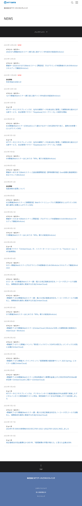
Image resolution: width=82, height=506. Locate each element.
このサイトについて (41, 488)
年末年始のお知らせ (14, 82)
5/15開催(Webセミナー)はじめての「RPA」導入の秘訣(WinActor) (31, 314)
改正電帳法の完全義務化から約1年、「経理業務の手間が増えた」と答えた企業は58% (38, 442)
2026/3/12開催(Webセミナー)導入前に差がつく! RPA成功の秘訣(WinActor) (35, 52)
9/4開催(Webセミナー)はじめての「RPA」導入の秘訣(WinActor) (31, 158)
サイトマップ (41, 496)
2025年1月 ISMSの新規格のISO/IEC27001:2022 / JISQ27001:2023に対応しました (37, 429)
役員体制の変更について (15, 188)
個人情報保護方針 (41, 492)
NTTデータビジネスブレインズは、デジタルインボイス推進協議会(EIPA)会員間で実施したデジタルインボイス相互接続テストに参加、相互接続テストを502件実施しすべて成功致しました (41, 396)
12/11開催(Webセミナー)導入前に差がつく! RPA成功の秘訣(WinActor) (33, 96)
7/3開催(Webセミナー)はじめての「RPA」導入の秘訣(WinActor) (31, 235)
